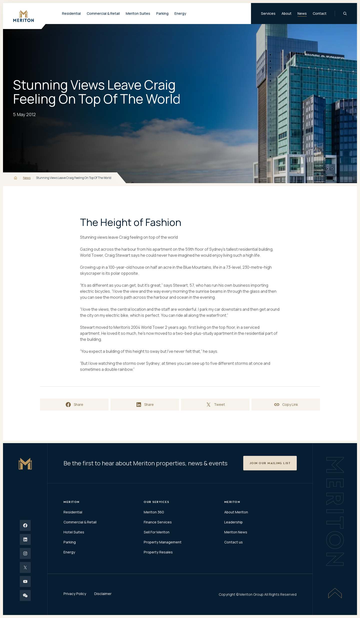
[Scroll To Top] (335, 593)
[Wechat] (25, 595)
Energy (180, 13)
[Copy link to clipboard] (286, 405)
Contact (319, 13)
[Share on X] (215, 405)
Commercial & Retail (80, 522)
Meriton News (235, 532)
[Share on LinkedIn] (144, 405)
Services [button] (268, 13)
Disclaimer (103, 593)
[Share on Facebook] (74, 405)
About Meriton (236, 512)
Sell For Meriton (157, 532)
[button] (270, 463)
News (302, 13)
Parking (162, 13)
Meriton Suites (138, 13)
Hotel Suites (74, 532)
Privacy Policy (75, 593)
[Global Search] (345, 14)
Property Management (163, 542)
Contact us (233, 542)
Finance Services (158, 522)
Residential (73, 512)
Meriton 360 (154, 512)
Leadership (233, 522)
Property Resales (158, 552)
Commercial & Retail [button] (103, 13)
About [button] (287, 13)
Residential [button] (71, 13)
